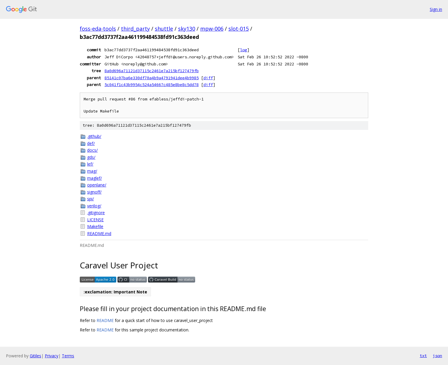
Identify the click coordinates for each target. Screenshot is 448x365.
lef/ (90, 164)
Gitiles (35, 356)
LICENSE (95, 219)
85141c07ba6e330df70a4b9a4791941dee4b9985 (151, 77)
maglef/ (94, 178)
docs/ (92, 150)
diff (208, 77)
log (243, 49)
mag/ (92, 171)
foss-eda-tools (98, 28)
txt (423, 355)
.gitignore (96, 212)
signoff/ (94, 192)
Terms (68, 356)
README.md (99, 233)
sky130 (186, 28)
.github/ (94, 136)
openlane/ (96, 185)
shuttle (164, 28)
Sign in (436, 9)
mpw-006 (211, 28)
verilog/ (94, 206)
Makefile (95, 226)
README (105, 320)
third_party (135, 28)
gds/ (91, 157)
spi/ (90, 199)
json (437, 355)
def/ (91, 143)
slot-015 (238, 28)
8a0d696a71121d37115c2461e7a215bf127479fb (151, 70)
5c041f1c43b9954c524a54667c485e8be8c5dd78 (151, 84)
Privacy (51, 356)
